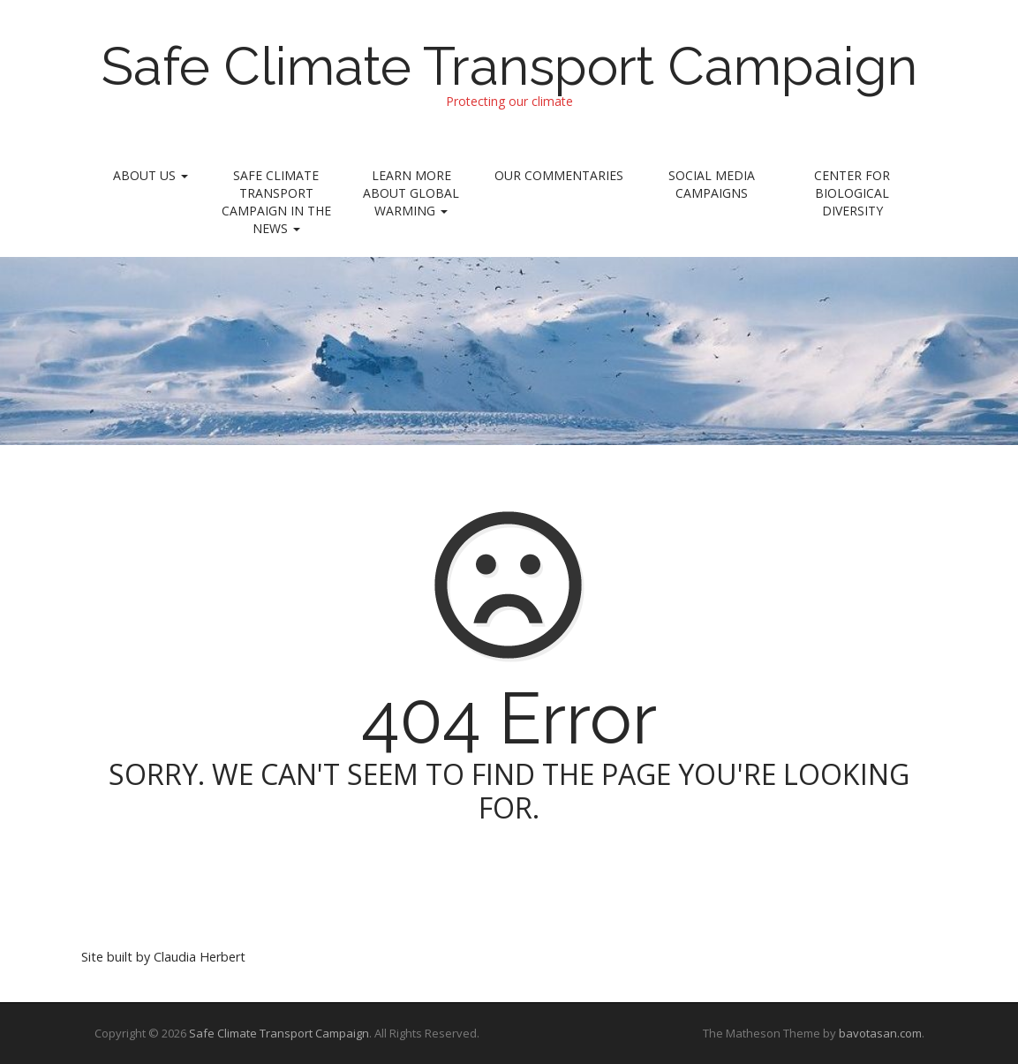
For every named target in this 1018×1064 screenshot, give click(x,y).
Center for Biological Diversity (852, 193)
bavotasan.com (880, 1033)
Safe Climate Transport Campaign (509, 66)
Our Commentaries (558, 175)
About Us (150, 175)
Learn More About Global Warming (411, 193)
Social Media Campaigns (711, 184)
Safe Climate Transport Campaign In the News (276, 202)
